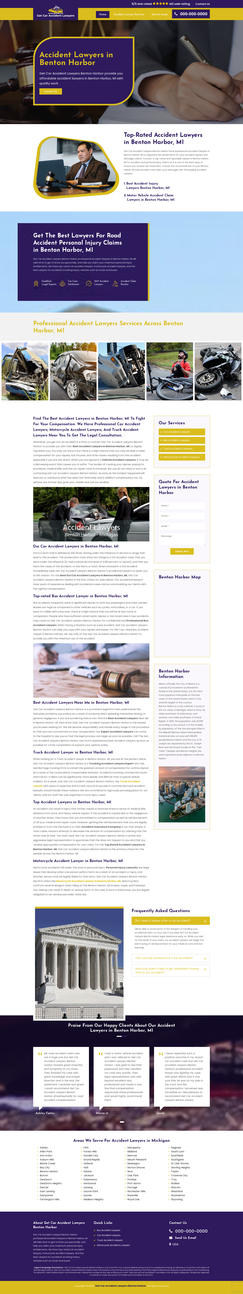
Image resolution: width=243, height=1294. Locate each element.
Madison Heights (93, 1199)
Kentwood (90, 1183)
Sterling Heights (180, 1167)
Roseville (132, 1195)
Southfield (177, 1155)
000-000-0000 (188, 1231)
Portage (132, 1187)
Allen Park (46, 1151)
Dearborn (46, 1179)
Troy (174, 1179)
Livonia (88, 1195)
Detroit (44, 1187)
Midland (132, 1151)
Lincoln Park (91, 1191)
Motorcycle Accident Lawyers (181, 457)
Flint (86, 1147)
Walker (175, 1183)
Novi (130, 1171)
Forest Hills (90, 1151)
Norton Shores (136, 1167)
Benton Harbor (49, 1171)
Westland (177, 1191)
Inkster (88, 1171)
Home (102, 14)
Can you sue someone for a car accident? (164, 958)
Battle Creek (47, 1163)
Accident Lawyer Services (129, 14)
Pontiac (132, 1179)
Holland (88, 1163)
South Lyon (177, 1151)
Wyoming (177, 1199)
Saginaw (176, 1147)
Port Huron (134, 1183)
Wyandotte (178, 1195)
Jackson (89, 1175)
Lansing (88, 1187)
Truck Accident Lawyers (177, 448)
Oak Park (133, 1175)
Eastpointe (46, 1195)
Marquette (133, 1147)
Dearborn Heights (51, 1183)
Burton (44, 1175)
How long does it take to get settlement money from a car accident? (167, 970)
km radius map (182, 617)
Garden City (91, 1155)
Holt (86, 1167)
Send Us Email (182, 1238)
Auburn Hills (47, 1159)
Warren (175, 1187)
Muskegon (133, 1163)
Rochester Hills (136, 1191)
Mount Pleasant (136, 1159)
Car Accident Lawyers (176, 432)
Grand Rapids (92, 1159)
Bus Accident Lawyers (176, 440)
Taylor (175, 1171)
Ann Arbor (46, 1155)
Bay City (45, 1167)
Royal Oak (133, 1199)
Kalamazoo (90, 1179)
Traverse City (179, 1175)
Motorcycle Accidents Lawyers (113, 1245)
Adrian (44, 1147)
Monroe (132, 1155)
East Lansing (47, 1191)
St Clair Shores (180, 1163)
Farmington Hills (49, 1199)
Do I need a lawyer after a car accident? (162, 921)
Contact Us (202, 4)
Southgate (177, 1159)
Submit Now (182, 551)
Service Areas (160, 14)
